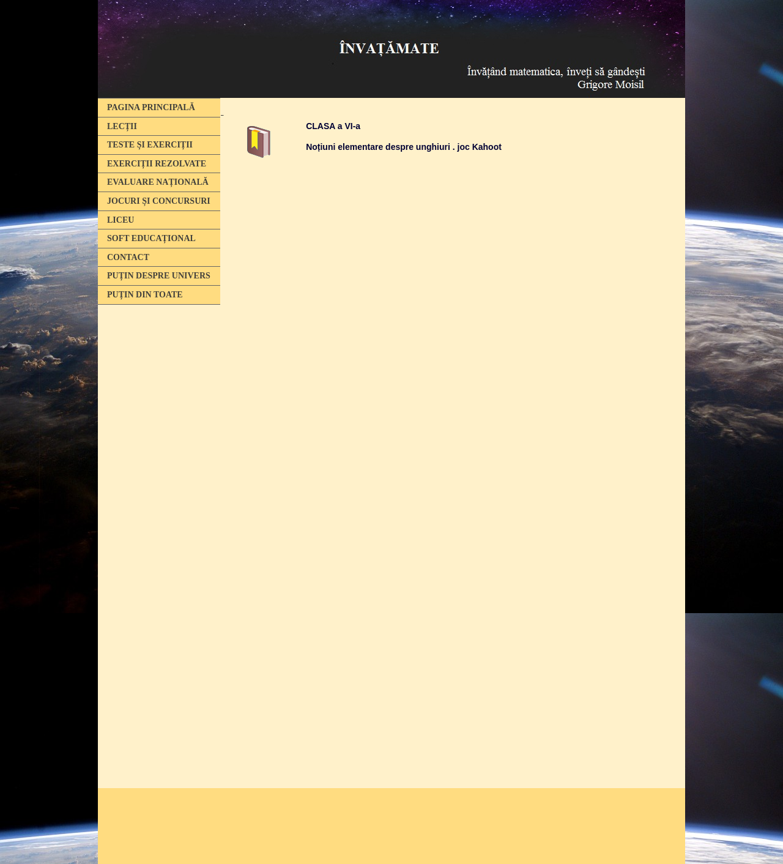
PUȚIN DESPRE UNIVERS (158, 275)
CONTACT (128, 257)
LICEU (120, 220)
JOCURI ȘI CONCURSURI (158, 201)
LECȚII (122, 126)
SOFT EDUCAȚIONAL (151, 238)
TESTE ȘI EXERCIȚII (150, 144)
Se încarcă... (452, 454)
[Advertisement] (156, 497)
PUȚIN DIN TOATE (145, 294)
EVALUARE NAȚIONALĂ (158, 182)
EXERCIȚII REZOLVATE (156, 163)
